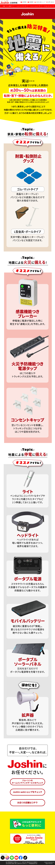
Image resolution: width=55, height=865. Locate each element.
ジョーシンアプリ (21, 6)
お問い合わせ (51, 2)
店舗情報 (31, 2)
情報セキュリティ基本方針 (20, 862)
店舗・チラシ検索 (7, 6)
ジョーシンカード (34, 6)
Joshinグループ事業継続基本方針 (29, 863)
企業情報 (24, 2)
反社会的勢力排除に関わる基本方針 (14, 863)
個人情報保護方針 (10, 862)
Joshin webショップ (40, 2)
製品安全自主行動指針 (32, 862)
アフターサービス (48, 6)
